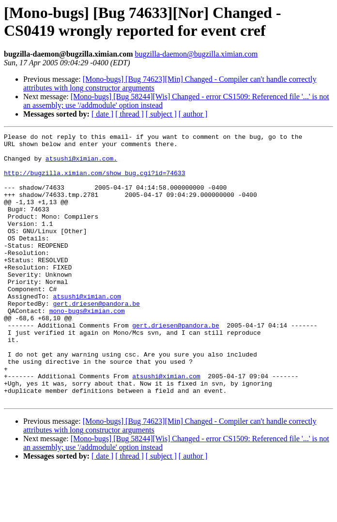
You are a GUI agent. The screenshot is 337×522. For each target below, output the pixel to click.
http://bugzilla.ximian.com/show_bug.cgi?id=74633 (94, 181)
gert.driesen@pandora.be (96, 338)
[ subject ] (161, 114)
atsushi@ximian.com (87, 329)
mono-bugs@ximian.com (87, 347)
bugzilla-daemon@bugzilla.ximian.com (196, 54)
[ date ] (102, 114)
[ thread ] (129, 114)
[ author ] (193, 114)
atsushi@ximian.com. (81, 164)
